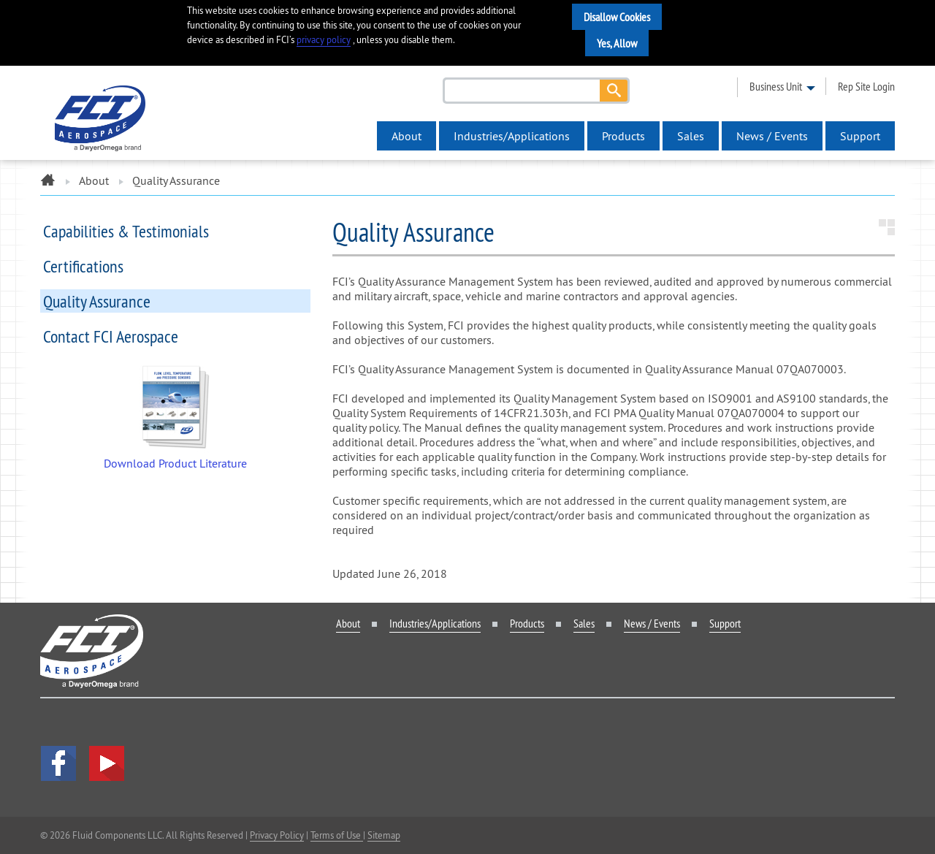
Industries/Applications (512, 136)
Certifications (83, 266)
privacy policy (324, 40)
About (406, 136)
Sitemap (383, 835)
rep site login (866, 86)
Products (623, 136)
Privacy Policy (277, 835)
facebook (58, 763)
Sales (690, 136)
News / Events (772, 136)
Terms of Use (336, 835)
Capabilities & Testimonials (126, 231)
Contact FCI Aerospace (110, 336)
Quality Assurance (96, 301)
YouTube (106, 763)
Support (860, 136)
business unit (775, 86)
